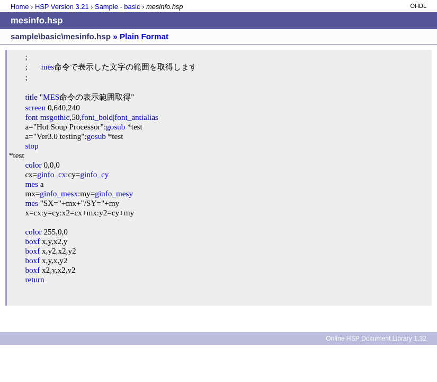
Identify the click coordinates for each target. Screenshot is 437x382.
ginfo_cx (51, 174)
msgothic (55, 116)
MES (51, 96)
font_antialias (136, 116)
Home (20, 7)
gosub (115, 126)
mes (47, 66)
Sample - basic (117, 7)
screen (35, 107)
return (34, 279)
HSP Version (62, 7)
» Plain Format (140, 36)
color (33, 164)
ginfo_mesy (114, 193)
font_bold (97, 116)
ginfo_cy (94, 174)
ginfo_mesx (59, 193)
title (31, 96)
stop (31, 145)
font (31, 116)
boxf (32, 241)
